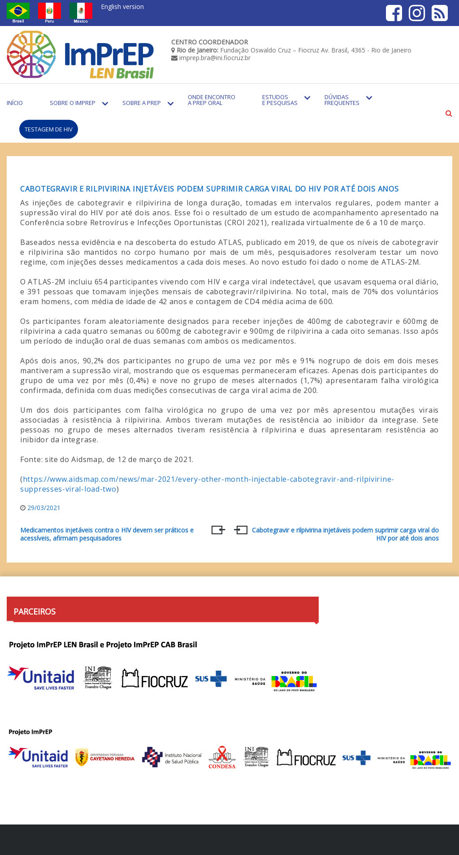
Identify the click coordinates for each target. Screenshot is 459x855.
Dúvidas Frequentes (342, 100)
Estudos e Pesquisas (280, 100)
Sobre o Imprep (72, 103)
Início (15, 103)
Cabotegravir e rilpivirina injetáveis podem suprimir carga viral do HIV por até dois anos (209, 189)
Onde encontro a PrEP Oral (211, 100)
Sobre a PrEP (141, 103)
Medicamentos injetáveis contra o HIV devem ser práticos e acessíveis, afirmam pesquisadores (107, 534)
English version (122, 6)
